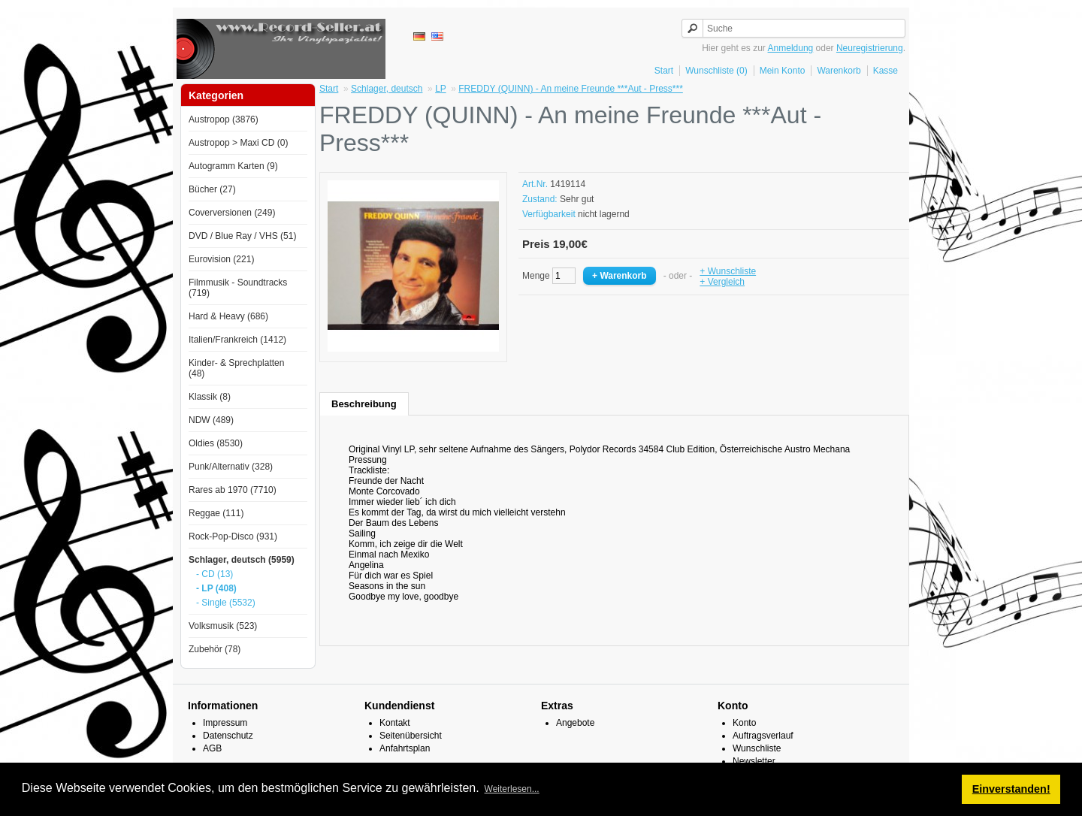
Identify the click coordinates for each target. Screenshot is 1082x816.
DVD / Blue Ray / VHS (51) (242, 236)
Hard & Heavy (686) (228, 316)
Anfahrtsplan (404, 748)
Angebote (575, 723)
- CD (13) (214, 574)
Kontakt (394, 723)
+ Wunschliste (728, 271)
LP (440, 88)
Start (663, 70)
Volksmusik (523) (223, 626)
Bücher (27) (212, 189)
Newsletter (754, 761)
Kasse (885, 70)
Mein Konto (782, 70)
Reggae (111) (216, 513)
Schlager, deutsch (386, 88)
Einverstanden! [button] (1011, 789)
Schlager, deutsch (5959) (242, 560)
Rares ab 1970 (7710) (233, 490)
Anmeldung (791, 48)
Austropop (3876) (223, 119)
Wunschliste (757, 748)
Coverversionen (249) (232, 212)
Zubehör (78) (214, 649)
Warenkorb (838, 70)
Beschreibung (364, 404)
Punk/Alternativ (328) (231, 466)
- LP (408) (216, 588)
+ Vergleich (722, 282)
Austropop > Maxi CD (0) (238, 143)
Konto (744, 723)
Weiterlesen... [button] (512, 789)
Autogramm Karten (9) (233, 166)
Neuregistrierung (869, 48)
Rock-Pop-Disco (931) (233, 536)
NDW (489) (211, 420)
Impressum (225, 723)
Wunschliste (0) (716, 70)
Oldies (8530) (216, 443)
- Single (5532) (225, 602)
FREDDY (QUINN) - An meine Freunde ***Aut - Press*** (570, 88)
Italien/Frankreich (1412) (237, 339)
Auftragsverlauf (763, 735)
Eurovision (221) (221, 259)
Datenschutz (228, 735)
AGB (212, 748)
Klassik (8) (210, 396)
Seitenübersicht (410, 735)
